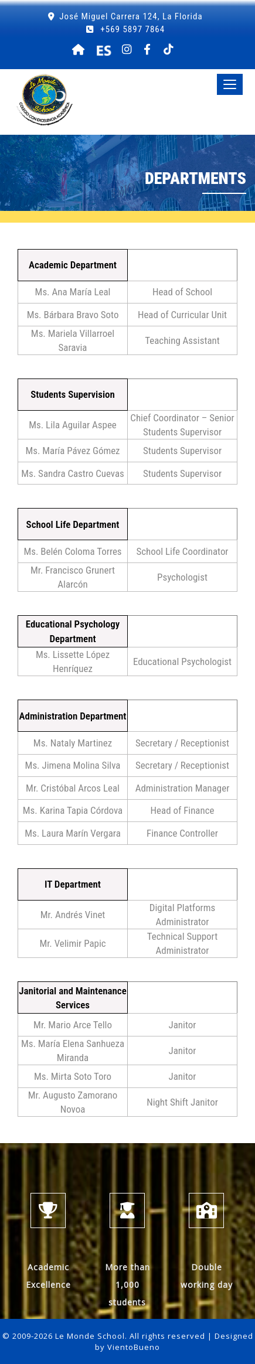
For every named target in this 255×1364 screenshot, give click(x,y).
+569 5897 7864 (131, 29)
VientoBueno (133, 1347)
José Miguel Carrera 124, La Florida (130, 16)
